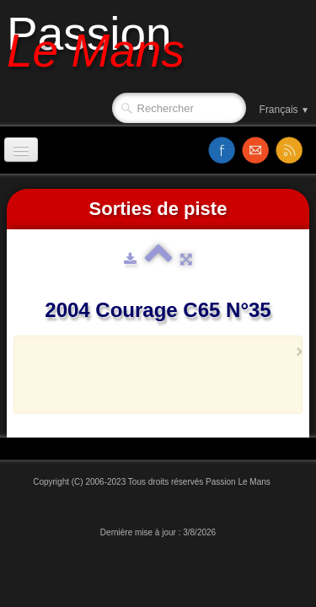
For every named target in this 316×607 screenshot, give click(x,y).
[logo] (102, 48)
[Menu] (21, 149)
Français (284, 109)
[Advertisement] (172, 383)
